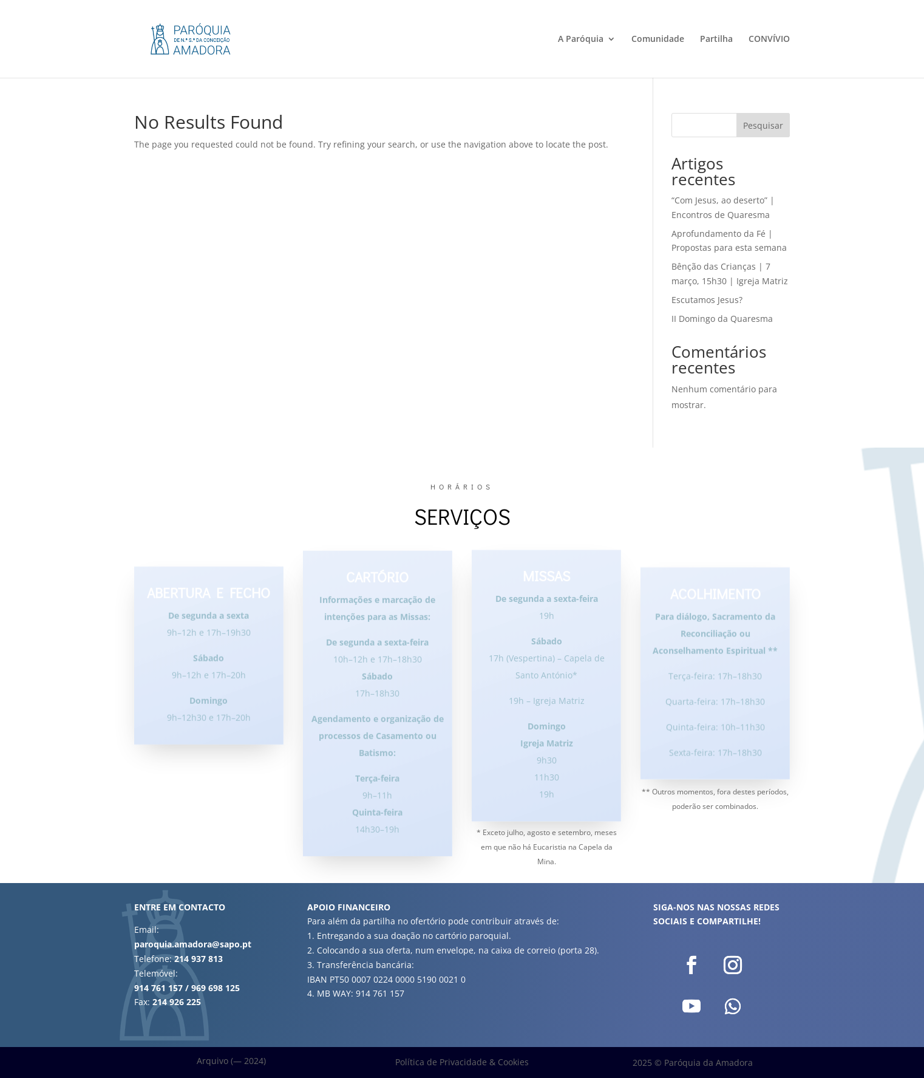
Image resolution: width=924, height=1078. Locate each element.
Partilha (716, 39)
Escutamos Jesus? (706, 299)
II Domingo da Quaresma (722, 318)
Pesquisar (763, 125)
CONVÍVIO (769, 39)
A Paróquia (580, 39)
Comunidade (657, 39)
